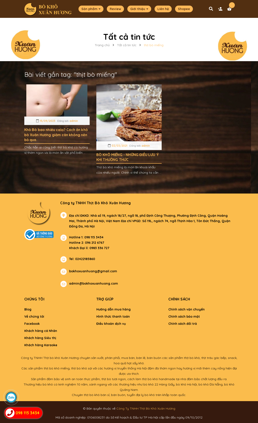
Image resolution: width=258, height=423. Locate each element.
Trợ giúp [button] (105, 299)
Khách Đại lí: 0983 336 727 (84, 248)
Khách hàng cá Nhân (40, 331)
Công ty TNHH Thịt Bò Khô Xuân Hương (95, 203)
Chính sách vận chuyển (186, 309)
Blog (27, 309)
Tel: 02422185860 (82, 259)
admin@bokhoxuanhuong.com (93, 283)
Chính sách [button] (179, 299)
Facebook (32, 324)
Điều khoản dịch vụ (111, 324)
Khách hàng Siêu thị (40, 338)
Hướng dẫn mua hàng (113, 309)
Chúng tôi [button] (34, 299)
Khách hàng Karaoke (40, 345)
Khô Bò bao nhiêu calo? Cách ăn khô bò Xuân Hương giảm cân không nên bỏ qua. (56, 134)
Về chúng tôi (34, 317)
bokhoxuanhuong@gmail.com (93, 271)
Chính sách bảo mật (184, 317)
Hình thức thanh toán (113, 317)
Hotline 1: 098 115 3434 (86, 237)
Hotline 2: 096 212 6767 (86, 243)
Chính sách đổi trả (182, 324)
